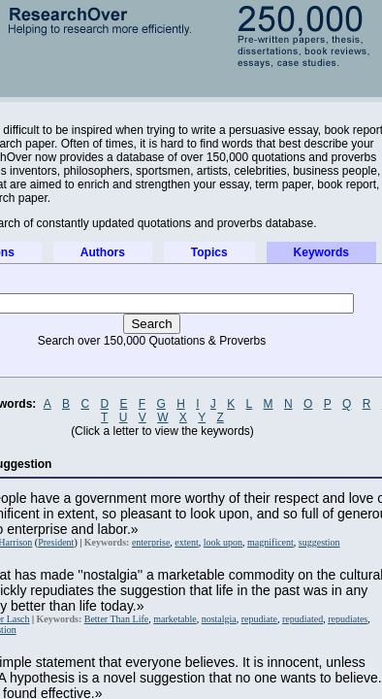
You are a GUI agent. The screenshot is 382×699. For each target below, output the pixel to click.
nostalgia (219, 619)
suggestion (319, 542)
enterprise (151, 542)
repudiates (347, 619)
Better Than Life (116, 619)
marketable (174, 619)
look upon (223, 542)
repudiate (259, 619)
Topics (209, 252)
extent (186, 542)
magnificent (270, 542)
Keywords (321, 252)
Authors (102, 252)
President (56, 542)
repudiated (302, 619)
